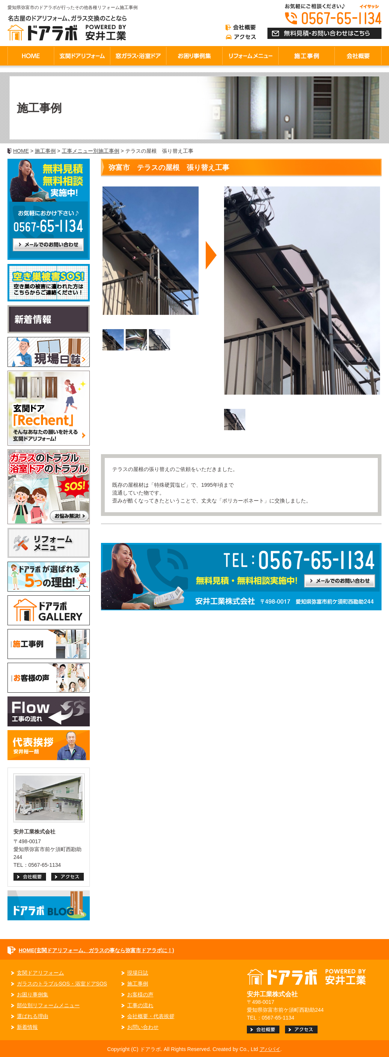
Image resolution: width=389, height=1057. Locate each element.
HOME (30, 56)
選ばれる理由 (32, 1016)
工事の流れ (140, 1005)
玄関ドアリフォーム (82, 56)
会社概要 (358, 56)
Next (211, 256)
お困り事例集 (194, 56)
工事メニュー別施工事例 (90, 151)
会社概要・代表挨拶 (150, 1016)
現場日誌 (137, 973)
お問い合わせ (143, 1027)
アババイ (270, 1049)
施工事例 (45, 151)
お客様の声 (140, 994)
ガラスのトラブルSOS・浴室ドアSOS (62, 984)
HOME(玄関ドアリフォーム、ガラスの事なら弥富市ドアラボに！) (96, 950)
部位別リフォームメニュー (48, 1005)
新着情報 (27, 1027)
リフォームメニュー (250, 56)
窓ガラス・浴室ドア (138, 56)
